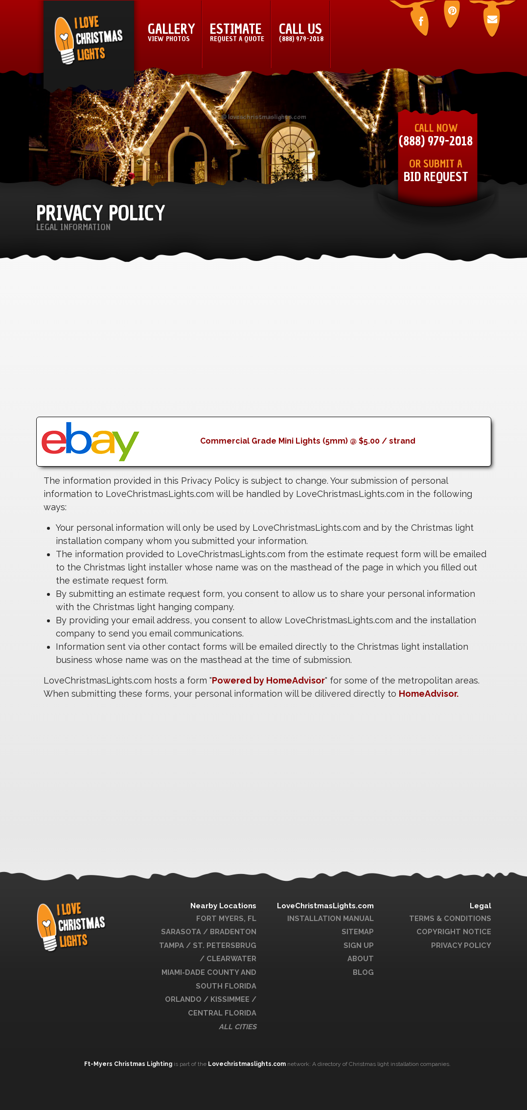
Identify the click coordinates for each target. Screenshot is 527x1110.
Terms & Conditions (450, 918)
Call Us (301, 32)
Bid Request (436, 177)
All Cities (237, 1026)
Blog (363, 972)
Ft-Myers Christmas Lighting (129, 1064)
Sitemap (358, 931)
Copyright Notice (453, 931)
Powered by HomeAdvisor (268, 680)
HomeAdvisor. (428, 693)
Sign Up (359, 945)
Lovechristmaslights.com (247, 1064)
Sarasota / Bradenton (208, 931)
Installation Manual (330, 918)
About (360, 958)
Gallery (171, 32)
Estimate (237, 32)
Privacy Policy (461, 945)
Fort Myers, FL (226, 918)
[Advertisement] (263, 348)
